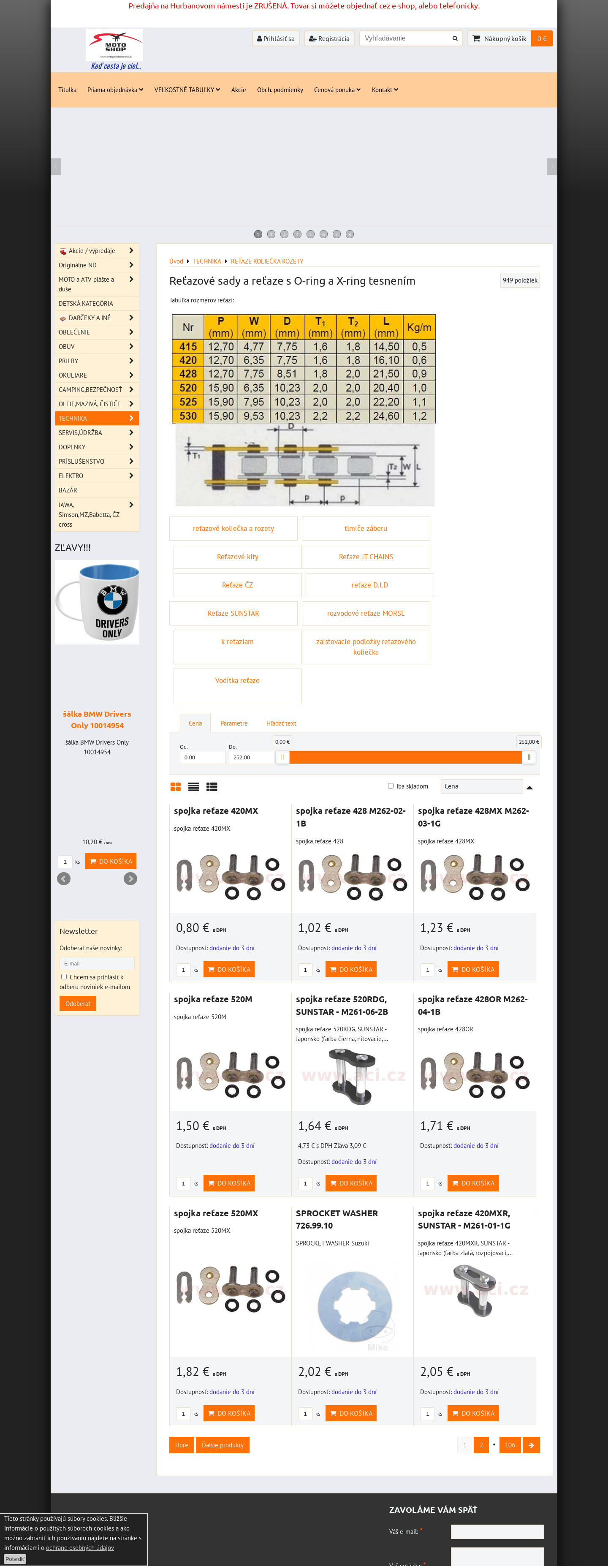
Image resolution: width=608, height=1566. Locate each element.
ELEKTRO (99, 476)
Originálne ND (99, 265)
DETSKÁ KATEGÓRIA (86, 303)
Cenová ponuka (337, 89)
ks (187, 902)
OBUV (99, 346)
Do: (251, 686)
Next (130, 879)
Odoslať (469, 1533)
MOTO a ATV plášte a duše (99, 284)
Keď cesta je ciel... (116, 65)
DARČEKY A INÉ (99, 318)
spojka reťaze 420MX (216, 743)
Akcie (238, 89)
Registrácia (329, 38)
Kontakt (385, 89)
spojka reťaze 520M (213, 931)
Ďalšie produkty (223, 1377)
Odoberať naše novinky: (91, 947)
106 (510, 1377)
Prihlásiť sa (276, 38)
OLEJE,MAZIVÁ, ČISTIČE (99, 404)
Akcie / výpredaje (99, 251)
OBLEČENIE (99, 332)
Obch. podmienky (280, 89)
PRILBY (99, 361)
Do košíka (229, 902)
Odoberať (77, 1003)
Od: (202, 686)
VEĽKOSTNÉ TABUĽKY (187, 89)
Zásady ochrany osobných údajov (152, 1554)
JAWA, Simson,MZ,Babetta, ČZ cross (99, 514)
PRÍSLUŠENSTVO (99, 461)
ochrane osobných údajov (80, 1547)
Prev (64, 879)
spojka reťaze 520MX (216, 1145)
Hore (181, 1377)
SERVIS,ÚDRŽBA (99, 433)
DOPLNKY (99, 447)
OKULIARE (99, 375)
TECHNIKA (99, 418)
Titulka (67, 89)
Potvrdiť (14, 1559)
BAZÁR (68, 490)
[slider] (282, 690)
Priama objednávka (115, 89)
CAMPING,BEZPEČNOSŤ (99, 390)
